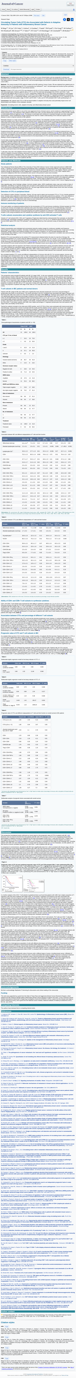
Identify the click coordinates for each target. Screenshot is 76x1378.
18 (57, 133)
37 (55, 851)
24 (33, 177)
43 (20, 901)
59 (56, 930)
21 (43, 144)
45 (6, 904)
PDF (65, 15)
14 (58, 125)
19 (19, 137)
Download (6, 69)
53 (63, 920)
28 (8, 219)
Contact (38, 9)
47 (54, 905)
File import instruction (16, 69)
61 (21, 939)
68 (2, 956)
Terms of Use (65, 1375)
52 (58, 918)
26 (15, 199)
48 (61, 910)
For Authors (15, 9)
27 (68, 212)
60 (40, 937)
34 (35, 241)
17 (55, 133)
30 (33, 241)
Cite (43, 15)
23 (31, 177)
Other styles (12, 60)
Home (3, 9)
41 (56, 851)
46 (52, 904)
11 (57, 124)
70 (4, 956)
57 (62, 926)
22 (44, 146)
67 (12, 950)
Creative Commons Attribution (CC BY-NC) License (52, 1367)
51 (48, 914)
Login (32, 9)
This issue (36, 15)
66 (3, 947)
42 (34, 898)
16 (49, 128)
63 (23, 939)
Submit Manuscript (24, 9)
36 (50, 309)
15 (10, 127)
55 (65, 920)
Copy (4, 60)
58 (54, 930)
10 (36, 122)
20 (27, 143)
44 (22, 901)
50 (62, 910)
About (8, 9)
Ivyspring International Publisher (35, 1374)
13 (59, 124)
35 (48, 309)
